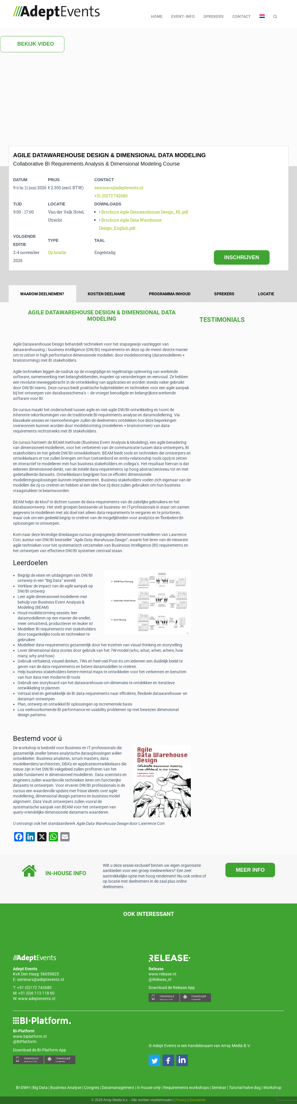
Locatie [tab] (266, 294)
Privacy (181, 1100)
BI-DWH (23, 1087)
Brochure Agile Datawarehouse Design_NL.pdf (144, 212)
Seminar (219, 1087)
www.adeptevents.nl (36, 998)
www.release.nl (162, 974)
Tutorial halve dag (245, 1087)
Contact (241, 16)
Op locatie (57, 252)
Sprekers (213, 16)
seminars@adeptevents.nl (118, 187)
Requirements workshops (186, 1087)
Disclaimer (198, 1100)
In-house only (149, 1087)
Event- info (183, 16)
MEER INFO (250, 870)
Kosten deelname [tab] (106, 294)
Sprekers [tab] (224, 294)
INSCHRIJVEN (241, 257)
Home (156, 16)
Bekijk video (32, 44)
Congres (91, 1087)
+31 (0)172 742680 (111, 195)
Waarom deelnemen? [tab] (42, 294)
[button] (154, 1060)
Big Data (40, 1087)
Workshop (272, 1087)
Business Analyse (65, 1087)
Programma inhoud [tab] (169, 294)
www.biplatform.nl (29, 1036)
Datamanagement (118, 1087)
